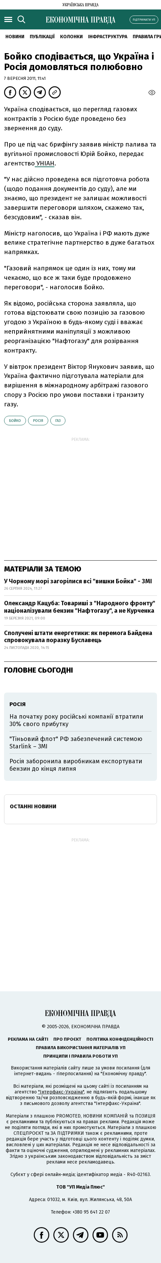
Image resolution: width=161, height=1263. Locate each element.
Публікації (42, 37)
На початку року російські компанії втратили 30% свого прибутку (76, 720)
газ (57, 421)
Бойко (15, 421)
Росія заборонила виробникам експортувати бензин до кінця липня (75, 765)
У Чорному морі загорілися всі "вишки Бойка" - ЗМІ (78, 581)
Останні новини (33, 806)
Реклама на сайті (28, 1039)
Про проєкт (67, 1039)
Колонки (71, 37)
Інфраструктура (107, 37)
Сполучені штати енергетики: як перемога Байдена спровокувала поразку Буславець (78, 636)
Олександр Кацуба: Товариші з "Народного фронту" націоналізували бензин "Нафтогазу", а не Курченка (79, 607)
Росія (38, 421)
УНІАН (44, 163)
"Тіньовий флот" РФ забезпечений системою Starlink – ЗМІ (75, 742)
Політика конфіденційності (119, 1039)
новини (14, 37)
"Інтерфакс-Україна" (61, 1092)
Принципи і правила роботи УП (80, 1056)
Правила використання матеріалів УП (81, 1047)
